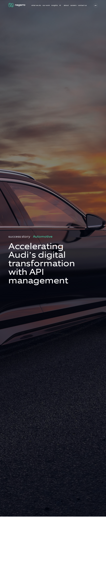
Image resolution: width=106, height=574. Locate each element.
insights (54, 5)
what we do (36, 5)
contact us (82, 5)
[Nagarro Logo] (17, 5)
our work (46, 5)
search (89, 5)
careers (73, 5)
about (66, 5)
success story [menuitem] (19, 237)
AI (60, 5)
